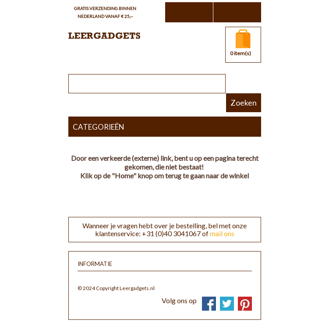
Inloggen (237, 12)
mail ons (222, 233)
